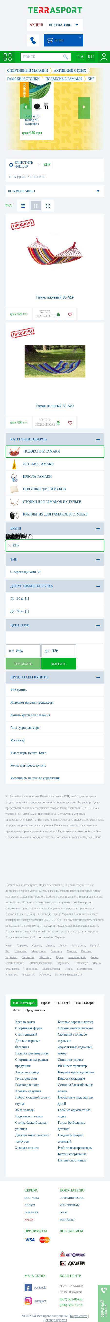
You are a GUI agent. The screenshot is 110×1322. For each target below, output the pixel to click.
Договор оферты (55, 1320)
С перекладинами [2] (25, 572)
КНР (13, 545)
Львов (63, 945)
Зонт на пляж (25, 1110)
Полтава (86, 951)
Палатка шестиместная (32, 1053)
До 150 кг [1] (19, 611)
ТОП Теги (63, 1003)
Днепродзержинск (40, 963)
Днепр (50, 945)
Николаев (20, 951)
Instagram (35, 1301)
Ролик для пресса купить (28, 765)
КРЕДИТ (30, 1219)
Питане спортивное (72, 1160)
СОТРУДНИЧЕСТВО (72, 1197)
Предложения (35, 1010)
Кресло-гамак (25, 1022)
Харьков (22, 945)
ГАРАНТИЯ (31, 1212)
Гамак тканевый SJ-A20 (54, 406)
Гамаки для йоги (27, 1085)
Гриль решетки (26, 1078)
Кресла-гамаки (30, 476)
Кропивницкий (15, 963)
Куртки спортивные (72, 1154)
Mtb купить (18, 690)
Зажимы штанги (27, 1148)
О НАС (64, 1212)
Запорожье (78, 945)
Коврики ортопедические (76, 1072)
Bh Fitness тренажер (72, 1066)
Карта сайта (78, 1316)
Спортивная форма (29, 1028)
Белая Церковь (51, 968)
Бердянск (28, 974)
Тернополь (30, 968)
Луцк (69, 968)
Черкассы (28, 957)
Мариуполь (38, 951)
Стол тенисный (26, 1034)
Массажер (17, 740)
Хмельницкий (77, 957)
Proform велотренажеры (75, 1148)
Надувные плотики (29, 1116)
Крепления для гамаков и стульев (48, 514)
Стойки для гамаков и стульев (45, 501)
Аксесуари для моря (25, 728)
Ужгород (44, 974)
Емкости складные (71, 1078)
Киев (9, 945)
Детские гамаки (31, 464)
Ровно (94, 957)
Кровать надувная (28, 1091)
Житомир (45, 957)
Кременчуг (81, 963)
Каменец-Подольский (68, 974)
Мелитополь (84, 968)
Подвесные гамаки (34, 451)
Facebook (35, 1287)
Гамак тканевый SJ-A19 (54, 297)
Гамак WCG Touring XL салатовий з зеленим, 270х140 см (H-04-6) (35, 123)
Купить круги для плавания (30, 715)
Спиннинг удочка (70, 1059)
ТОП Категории (24, 1003)
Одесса (36, 945)
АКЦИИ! (36, 25)
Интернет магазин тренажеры (32, 702)
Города (45, 1003)
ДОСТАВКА (32, 1197)
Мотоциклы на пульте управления (35, 778)
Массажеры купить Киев (28, 753)
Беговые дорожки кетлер (75, 1022)
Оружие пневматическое (75, 1028)
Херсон (71, 951)
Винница (56, 951)
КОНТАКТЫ (67, 1219)
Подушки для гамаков (37, 489)
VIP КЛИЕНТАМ (69, 1205)
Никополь (12, 974)
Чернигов (11, 957)
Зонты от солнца (27, 1072)
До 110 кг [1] (19, 598)
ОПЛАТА (30, 1205)
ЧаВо (16, 1010)
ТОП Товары (85, 1003)
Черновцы (63, 963)
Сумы (59, 957)
